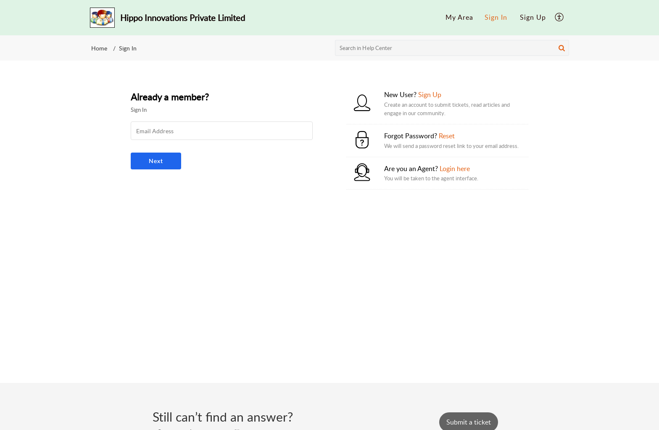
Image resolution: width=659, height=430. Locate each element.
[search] (452, 48)
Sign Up (533, 17)
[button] (562, 48)
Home (99, 48)
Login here (455, 168)
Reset (447, 135)
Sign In (496, 17)
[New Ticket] (468, 422)
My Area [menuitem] (459, 17)
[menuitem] (459, 17)
